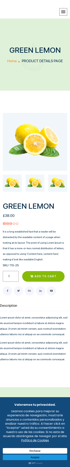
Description (8, 305)
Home (12, 61)
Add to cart (43, 276)
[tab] (12, 185)
